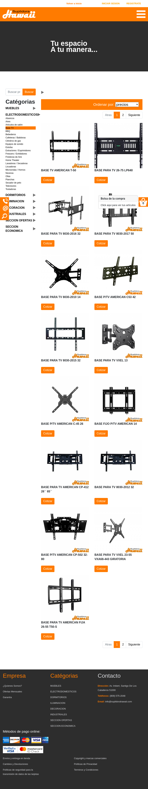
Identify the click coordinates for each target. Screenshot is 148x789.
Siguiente (134, 115)
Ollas (8, 176)
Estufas (9, 147)
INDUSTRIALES (58, 714)
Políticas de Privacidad (85, 764)
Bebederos (11, 134)
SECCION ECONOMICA (63, 726)
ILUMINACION (57, 703)
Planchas (10, 179)
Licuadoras (11, 166)
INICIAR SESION (111, 3)
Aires (8, 121)
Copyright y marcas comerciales (90, 758)
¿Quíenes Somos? (12, 685)
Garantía (7, 697)
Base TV (10, 128)
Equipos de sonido (14, 144)
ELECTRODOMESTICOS (63, 691)
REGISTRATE (133, 3)
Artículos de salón (14, 125)
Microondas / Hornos (15, 170)
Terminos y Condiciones (86, 769)
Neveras (10, 173)
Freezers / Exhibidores (16, 154)
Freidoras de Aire (14, 157)
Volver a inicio (74, 3)
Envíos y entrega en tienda (16, 758)
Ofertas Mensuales (12, 691)
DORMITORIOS (58, 697)
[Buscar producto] (14, 92)
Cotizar (47, 179)
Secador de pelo (13, 182)
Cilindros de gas (13, 141)
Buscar (29, 91)
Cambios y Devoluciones (15, 764)
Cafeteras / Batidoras (16, 137)
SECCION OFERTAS (61, 720)
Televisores (11, 186)
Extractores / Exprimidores (18, 150)
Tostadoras (11, 189)
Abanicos (10, 118)
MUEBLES (55, 685)
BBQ (8, 131)
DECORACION (58, 708)
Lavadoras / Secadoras (16, 163)
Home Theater (12, 160)
